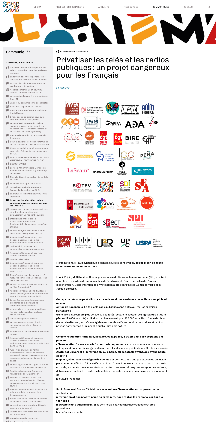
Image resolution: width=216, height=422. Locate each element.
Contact (188, 7)
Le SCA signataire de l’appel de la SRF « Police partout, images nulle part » (27, 366)
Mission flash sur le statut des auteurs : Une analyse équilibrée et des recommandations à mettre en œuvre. (25, 381)
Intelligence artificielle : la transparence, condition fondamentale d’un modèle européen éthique (26, 223)
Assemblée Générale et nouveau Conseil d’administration (24, 254)
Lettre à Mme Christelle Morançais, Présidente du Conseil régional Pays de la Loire (26, 171)
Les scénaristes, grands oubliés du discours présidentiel (26, 406)
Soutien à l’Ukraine (17, 259)
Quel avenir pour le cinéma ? (22, 318)
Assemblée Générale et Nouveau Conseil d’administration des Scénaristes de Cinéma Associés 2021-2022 (24, 267)
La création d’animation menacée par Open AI (27, 97)
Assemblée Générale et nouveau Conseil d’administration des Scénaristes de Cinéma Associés (24, 240)
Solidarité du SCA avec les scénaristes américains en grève (25, 247)
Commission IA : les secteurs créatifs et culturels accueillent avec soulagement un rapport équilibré (27, 212)
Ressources (131, 7)
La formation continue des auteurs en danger (27, 332)
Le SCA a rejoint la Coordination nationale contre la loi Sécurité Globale (24, 325)
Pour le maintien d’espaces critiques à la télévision (27, 111)
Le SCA (37, 7)
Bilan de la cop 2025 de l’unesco (24, 106)
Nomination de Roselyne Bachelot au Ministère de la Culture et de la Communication (26, 392)
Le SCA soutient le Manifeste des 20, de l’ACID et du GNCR (26, 285)
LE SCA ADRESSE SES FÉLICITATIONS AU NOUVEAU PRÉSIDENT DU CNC (27, 158)
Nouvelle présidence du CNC (22, 418)
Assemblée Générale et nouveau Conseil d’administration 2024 (24, 188)
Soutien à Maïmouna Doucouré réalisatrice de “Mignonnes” (24, 372)
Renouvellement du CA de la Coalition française (26, 136)
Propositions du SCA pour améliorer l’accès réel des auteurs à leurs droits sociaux (26, 312)
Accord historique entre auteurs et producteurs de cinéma (26, 84)
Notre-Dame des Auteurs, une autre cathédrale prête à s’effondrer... (26, 400)
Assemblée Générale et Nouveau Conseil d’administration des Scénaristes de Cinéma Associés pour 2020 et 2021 (27, 342)
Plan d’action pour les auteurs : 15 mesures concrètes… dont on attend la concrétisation (26, 278)
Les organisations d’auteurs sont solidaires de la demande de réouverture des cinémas (25, 303)
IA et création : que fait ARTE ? (23, 183)
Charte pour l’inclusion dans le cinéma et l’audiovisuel (27, 413)
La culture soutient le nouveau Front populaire (27, 195)
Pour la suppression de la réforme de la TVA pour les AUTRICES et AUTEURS (27, 143)
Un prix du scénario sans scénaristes (27, 103)
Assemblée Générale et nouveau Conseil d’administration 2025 (24, 91)
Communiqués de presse (20, 62)
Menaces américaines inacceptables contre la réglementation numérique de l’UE (27, 151)
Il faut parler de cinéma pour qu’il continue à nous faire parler (25, 118)
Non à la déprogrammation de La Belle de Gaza (27, 178)
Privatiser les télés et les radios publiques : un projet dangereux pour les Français (26, 203)
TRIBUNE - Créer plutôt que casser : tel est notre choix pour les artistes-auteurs (26, 70)
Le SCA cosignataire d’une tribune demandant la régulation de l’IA (25, 232)
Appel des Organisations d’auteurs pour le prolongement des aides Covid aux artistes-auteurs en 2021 (27, 294)
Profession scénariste (70, 7)
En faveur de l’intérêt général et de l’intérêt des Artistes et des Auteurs (26, 78)
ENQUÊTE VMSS (16, 164)
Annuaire (103, 7)
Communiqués (161, 7)
